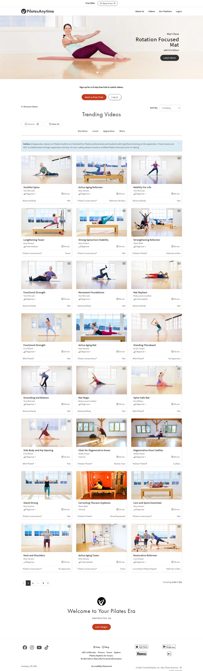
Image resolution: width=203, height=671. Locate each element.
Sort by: (154, 107)
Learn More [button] (170, 57)
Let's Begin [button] (101, 626)
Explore (117, 652)
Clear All (53, 124)
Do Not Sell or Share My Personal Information (101, 658)
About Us (139, 11)
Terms (109, 652)
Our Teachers (165, 11)
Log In (179, 11)
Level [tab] (95, 131)
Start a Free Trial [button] (94, 97)
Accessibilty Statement (101, 666)
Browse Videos (29, 106)
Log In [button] (115, 97)
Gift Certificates (89, 652)
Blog (105, 647)
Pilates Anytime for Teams (101, 655)
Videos (151, 11)
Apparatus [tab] (108, 131)
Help (96, 647)
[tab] (83, 131)
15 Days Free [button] (107, 3)
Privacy (101, 652)
